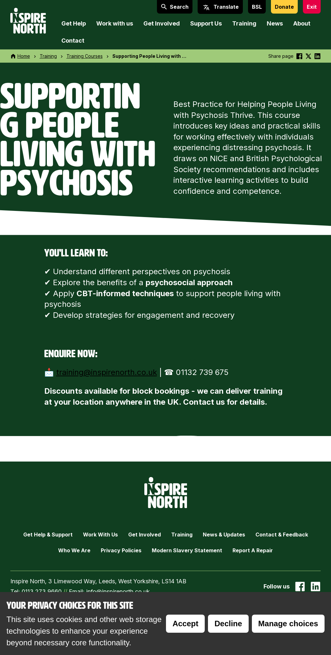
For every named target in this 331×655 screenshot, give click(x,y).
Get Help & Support (48, 534)
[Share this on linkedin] (317, 56)
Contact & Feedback (281, 534)
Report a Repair (253, 550)
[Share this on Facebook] (299, 56)
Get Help (73, 23)
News (275, 23)
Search (175, 7)
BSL (257, 7)
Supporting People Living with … (149, 56)
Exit (312, 7)
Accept (185, 623)
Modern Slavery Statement (187, 550)
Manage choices (288, 623)
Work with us (114, 23)
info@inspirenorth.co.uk (118, 591)
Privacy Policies (121, 550)
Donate (284, 7)
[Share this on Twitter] (308, 56)
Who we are (74, 550)
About (301, 23)
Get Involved (161, 23)
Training (244, 23)
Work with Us (100, 534)
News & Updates (224, 534)
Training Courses (85, 56)
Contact (72, 40)
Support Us (206, 23)
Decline (228, 623)
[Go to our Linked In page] (315, 586)
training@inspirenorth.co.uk (106, 372)
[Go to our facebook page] (300, 586)
